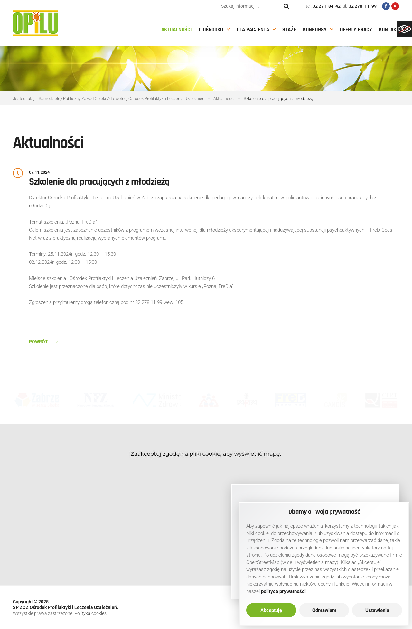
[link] (404, 29)
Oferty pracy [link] (356, 29)
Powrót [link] (38, 341)
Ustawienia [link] (377, 610)
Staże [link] (289, 29)
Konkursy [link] (315, 29)
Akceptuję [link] (271, 610)
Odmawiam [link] (324, 610)
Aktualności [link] (176, 29)
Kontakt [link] (389, 29)
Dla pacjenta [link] (253, 29)
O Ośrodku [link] (211, 29)
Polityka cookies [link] (90, 613)
